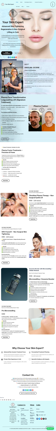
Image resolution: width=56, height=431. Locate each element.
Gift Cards (44, 2)
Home (17, 2)
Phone (22, 414)
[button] (30, 2)
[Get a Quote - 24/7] (37, 415)
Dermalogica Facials (27, 2)
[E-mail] (18, 410)
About (20, 2)
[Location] (18, 421)
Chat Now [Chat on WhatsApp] (50, 423)
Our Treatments (32, 413)
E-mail (22, 408)
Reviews (38, 409)
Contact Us (32, 420)
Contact (21, 6)
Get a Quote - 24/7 (42, 414)
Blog (17, 6)
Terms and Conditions (40, 411)
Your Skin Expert (9, 4)
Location (23, 418)
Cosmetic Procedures (37, 2)
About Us (32, 410)
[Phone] (18, 415)
